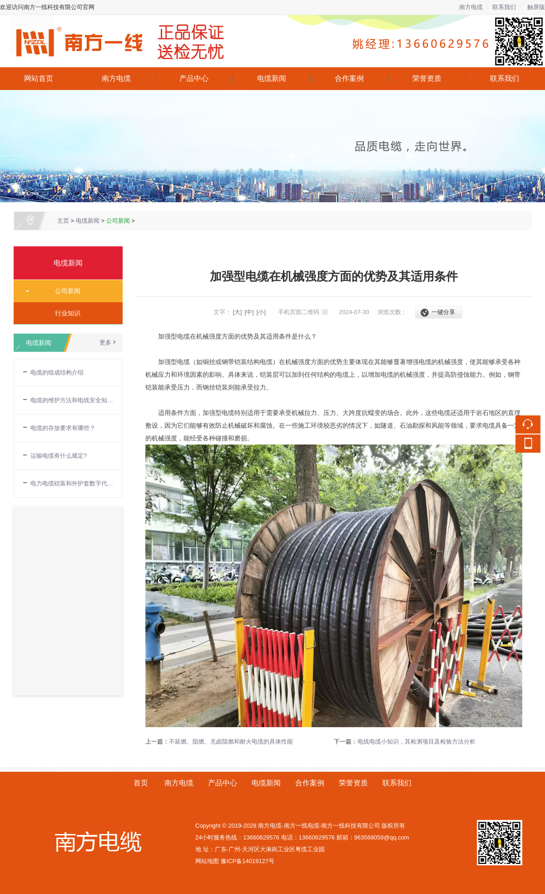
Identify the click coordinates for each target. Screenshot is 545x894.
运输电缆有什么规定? (58, 455)
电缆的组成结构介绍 (57, 372)
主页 (63, 220)
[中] (249, 312)
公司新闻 (118, 220)
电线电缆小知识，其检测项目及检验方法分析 (416, 741)
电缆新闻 (271, 78)
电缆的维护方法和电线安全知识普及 (71, 400)
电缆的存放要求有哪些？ (62, 428)
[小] (261, 312)
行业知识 (64, 313)
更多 (105, 342)
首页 (141, 783)
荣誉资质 (426, 78)
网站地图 (207, 861)
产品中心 (193, 78)
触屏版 (536, 7)
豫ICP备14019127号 (248, 861)
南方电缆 (471, 7)
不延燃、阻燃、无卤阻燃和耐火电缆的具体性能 (231, 741)
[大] (237, 312)
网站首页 (38, 78)
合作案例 (349, 78)
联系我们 (504, 7)
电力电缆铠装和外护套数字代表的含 (71, 483)
